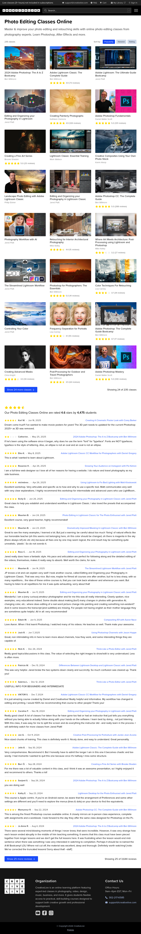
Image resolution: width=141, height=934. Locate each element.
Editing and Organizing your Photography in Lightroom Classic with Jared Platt (98, 499)
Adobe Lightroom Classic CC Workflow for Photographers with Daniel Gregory (98, 453)
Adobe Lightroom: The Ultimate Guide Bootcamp (115, 74)
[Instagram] (51, 912)
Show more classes (21, 389)
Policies (70, 929)
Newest (121, 41)
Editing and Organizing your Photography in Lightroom (20, 117)
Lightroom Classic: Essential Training (69, 156)
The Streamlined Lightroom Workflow (24, 285)
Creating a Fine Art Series (18, 156)
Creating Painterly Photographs (66, 115)
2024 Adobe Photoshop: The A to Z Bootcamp (24, 74)
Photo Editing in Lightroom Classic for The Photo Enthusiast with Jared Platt (99, 515)
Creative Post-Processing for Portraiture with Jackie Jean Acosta (104, 735)
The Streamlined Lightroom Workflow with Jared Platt (110, 568)
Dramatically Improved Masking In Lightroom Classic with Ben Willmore (101, 528)
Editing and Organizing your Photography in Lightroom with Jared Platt (102, 552)
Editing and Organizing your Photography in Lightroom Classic (68, 197)
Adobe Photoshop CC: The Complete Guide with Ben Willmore (106, 809)
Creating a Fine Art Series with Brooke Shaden (113, 764)
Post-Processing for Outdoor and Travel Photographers (67, 373)
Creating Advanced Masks (19, 371)
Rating (132, 41)
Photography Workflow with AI (21, 239)
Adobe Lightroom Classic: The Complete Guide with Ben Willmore (104, 747)
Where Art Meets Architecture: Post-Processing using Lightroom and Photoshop (114, 242)
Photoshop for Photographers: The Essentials (68, 287)
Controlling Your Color (16, 328)
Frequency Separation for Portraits (68, 328)
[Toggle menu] (136, 10)
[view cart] (104, 3)
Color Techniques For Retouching (113, 285)
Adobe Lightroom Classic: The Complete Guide (66, 74)
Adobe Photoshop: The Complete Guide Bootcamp (113, 330)
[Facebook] (44, 912)
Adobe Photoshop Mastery (109, 371)
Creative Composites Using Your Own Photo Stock (115, 157)
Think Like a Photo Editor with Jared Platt (116, 649)
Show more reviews (21, 859)
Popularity (108, 41)
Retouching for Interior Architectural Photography (69, 241)
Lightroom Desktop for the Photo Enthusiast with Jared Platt (107, 793)
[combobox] (87, 10)
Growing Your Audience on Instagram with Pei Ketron (110, 466)
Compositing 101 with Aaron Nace (120, 619)
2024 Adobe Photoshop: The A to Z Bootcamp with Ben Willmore (104, 436)
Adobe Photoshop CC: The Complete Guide (115, 197)
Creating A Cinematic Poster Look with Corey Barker (111, 420)
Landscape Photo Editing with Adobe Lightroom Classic (24, 197)
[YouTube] (37, 912)
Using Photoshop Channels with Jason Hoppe (113, 632)
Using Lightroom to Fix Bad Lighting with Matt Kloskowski (108, 482)
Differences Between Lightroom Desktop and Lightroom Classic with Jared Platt (97, 665)
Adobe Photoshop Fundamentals (113, 115)
